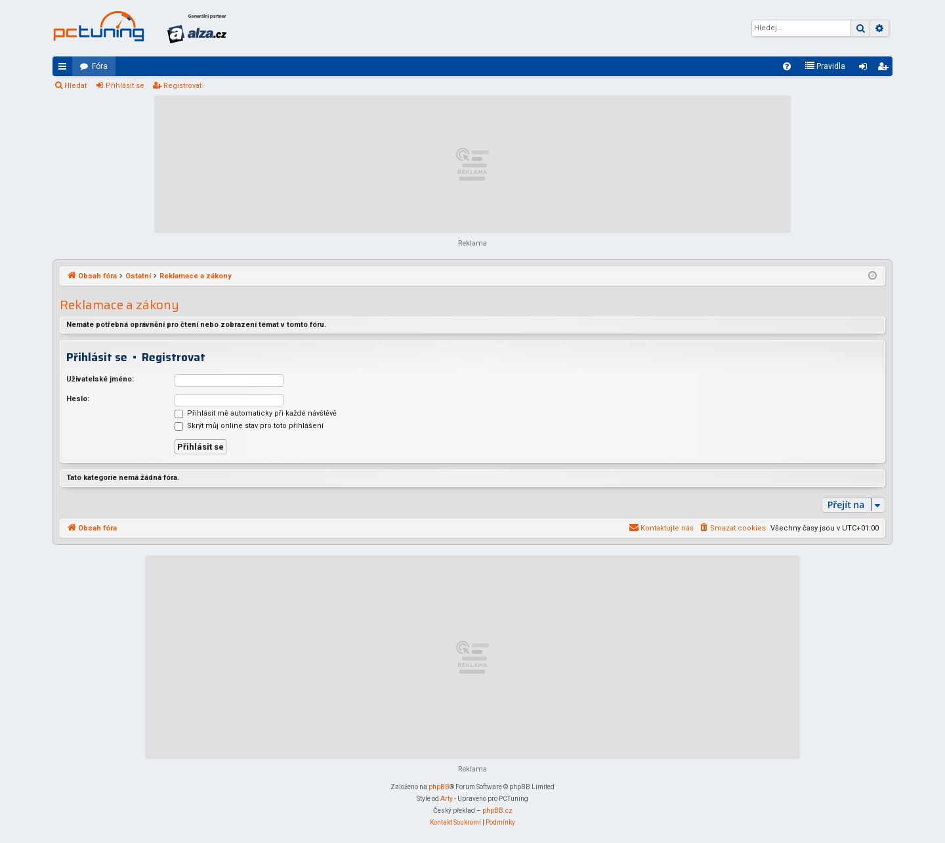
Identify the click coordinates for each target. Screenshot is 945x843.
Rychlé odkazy (65, 69)
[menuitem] (787, 66)
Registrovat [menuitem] (885, 69)
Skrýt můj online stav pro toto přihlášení (249, 426)
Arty (446, 798)
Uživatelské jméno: (100, 379)
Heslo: (77, 399)
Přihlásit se (125, 85)
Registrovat (182, 85)
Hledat (75, 85)
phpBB (439, 786)
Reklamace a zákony (119, 304)
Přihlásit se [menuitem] (865, 69)
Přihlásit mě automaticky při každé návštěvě (256, 413)
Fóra (100, 66)
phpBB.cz (497, 810)
